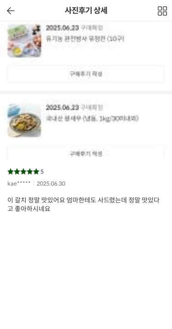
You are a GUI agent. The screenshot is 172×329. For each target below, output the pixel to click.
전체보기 (163, 13)
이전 (11, 10)
